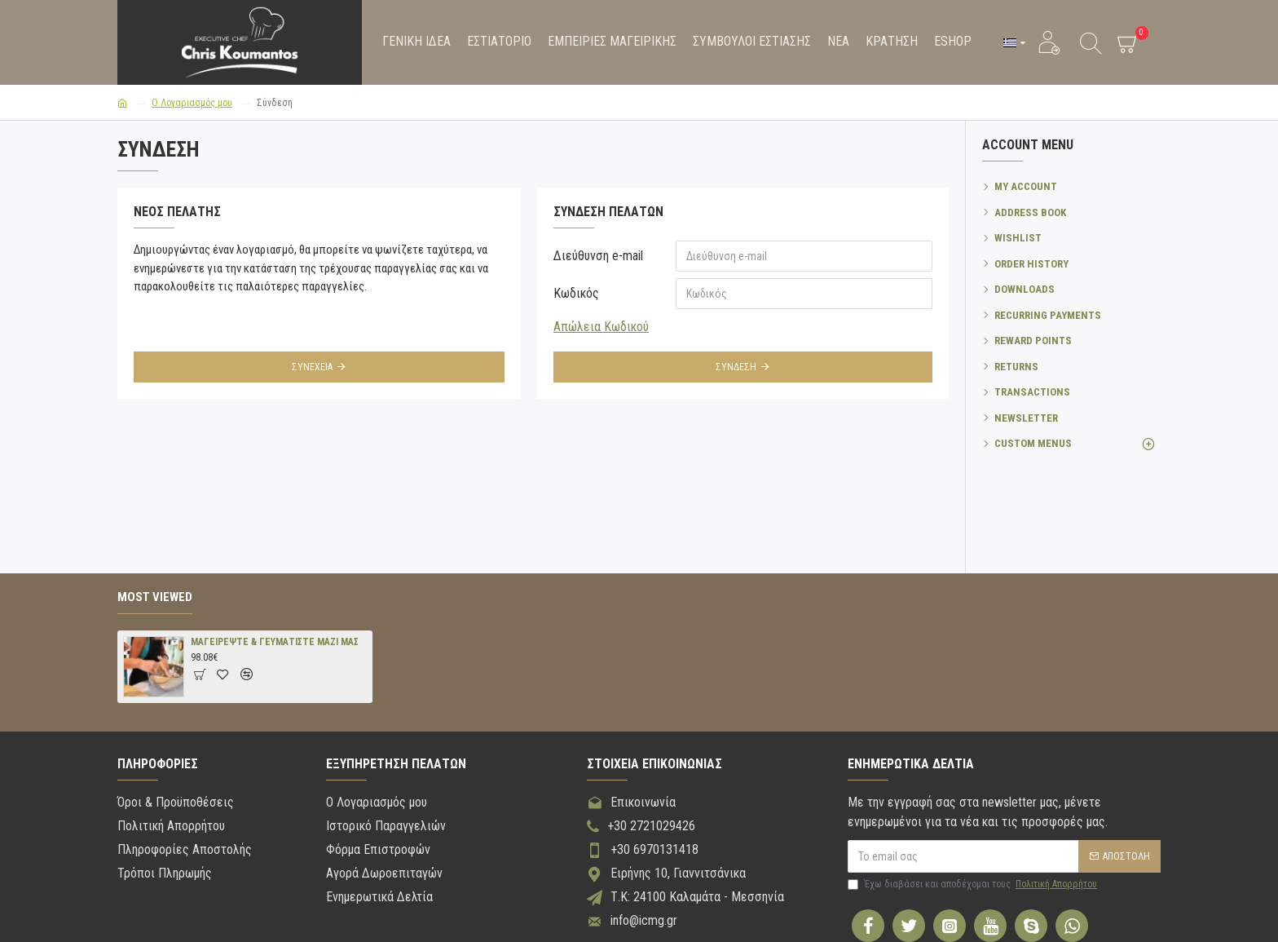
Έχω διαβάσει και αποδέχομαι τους (974, 884)
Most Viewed (154, 597)
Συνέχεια (312, 367)
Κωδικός (576, 293)
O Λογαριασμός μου (192, 102)
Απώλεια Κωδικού (601, 326)
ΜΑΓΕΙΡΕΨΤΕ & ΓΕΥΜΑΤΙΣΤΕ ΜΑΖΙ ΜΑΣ (275, 642)
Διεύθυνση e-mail (598, 255)
